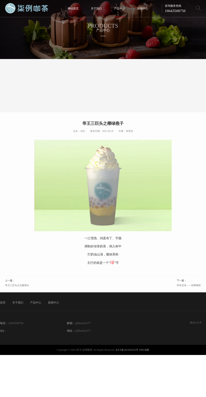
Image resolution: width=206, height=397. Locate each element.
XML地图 (144, 350)
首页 (2, 302)
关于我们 (17, 302)
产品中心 (35, 302)
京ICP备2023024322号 (126, 350)
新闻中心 (53, 302)
